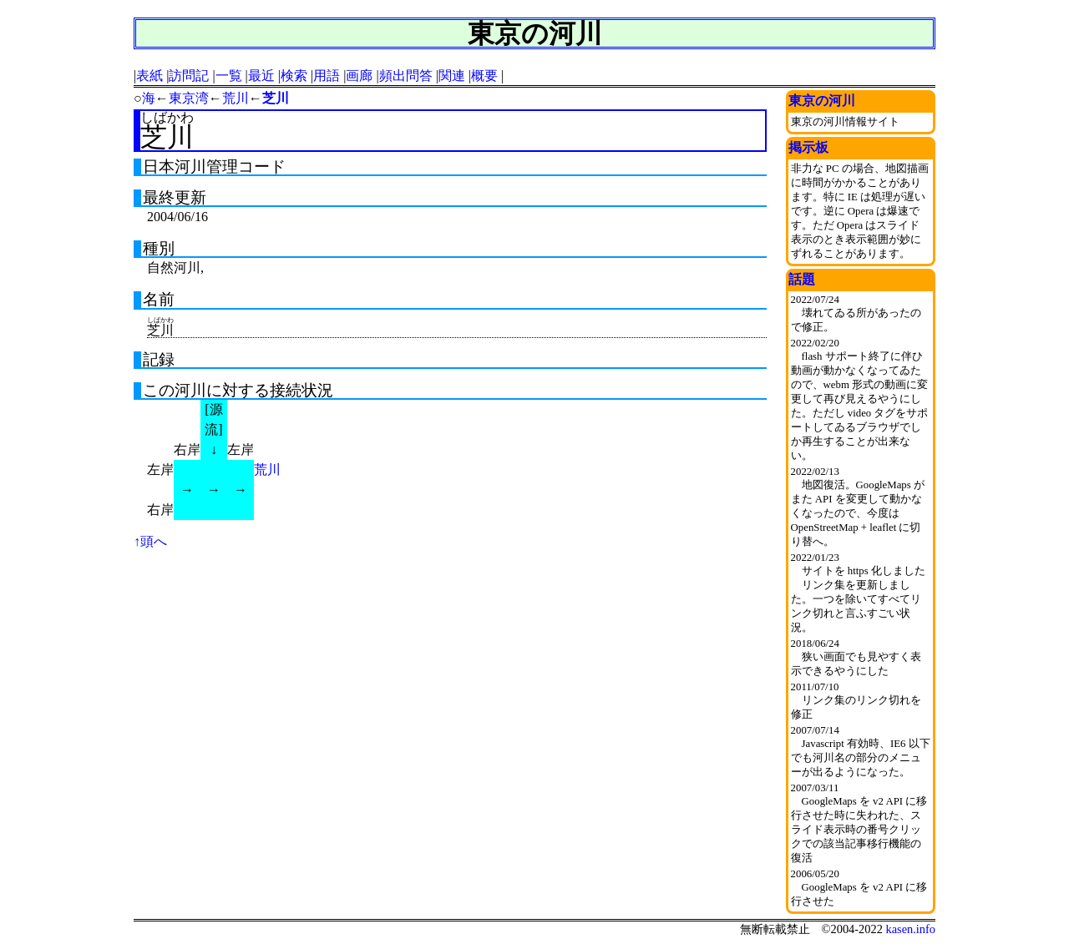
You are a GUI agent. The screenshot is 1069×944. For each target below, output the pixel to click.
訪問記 (189, 75)
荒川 (235, 98)
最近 (261, 75)
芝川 (275, 98)
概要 (484, 75)
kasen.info (910, 929)
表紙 (149, 75)
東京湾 (189, 98)
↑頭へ (150, 541)
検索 (294, 75)
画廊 (359, 75)
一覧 (228, 75)
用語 (326, 75)
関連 (451, 75)
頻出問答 (406, 75)
